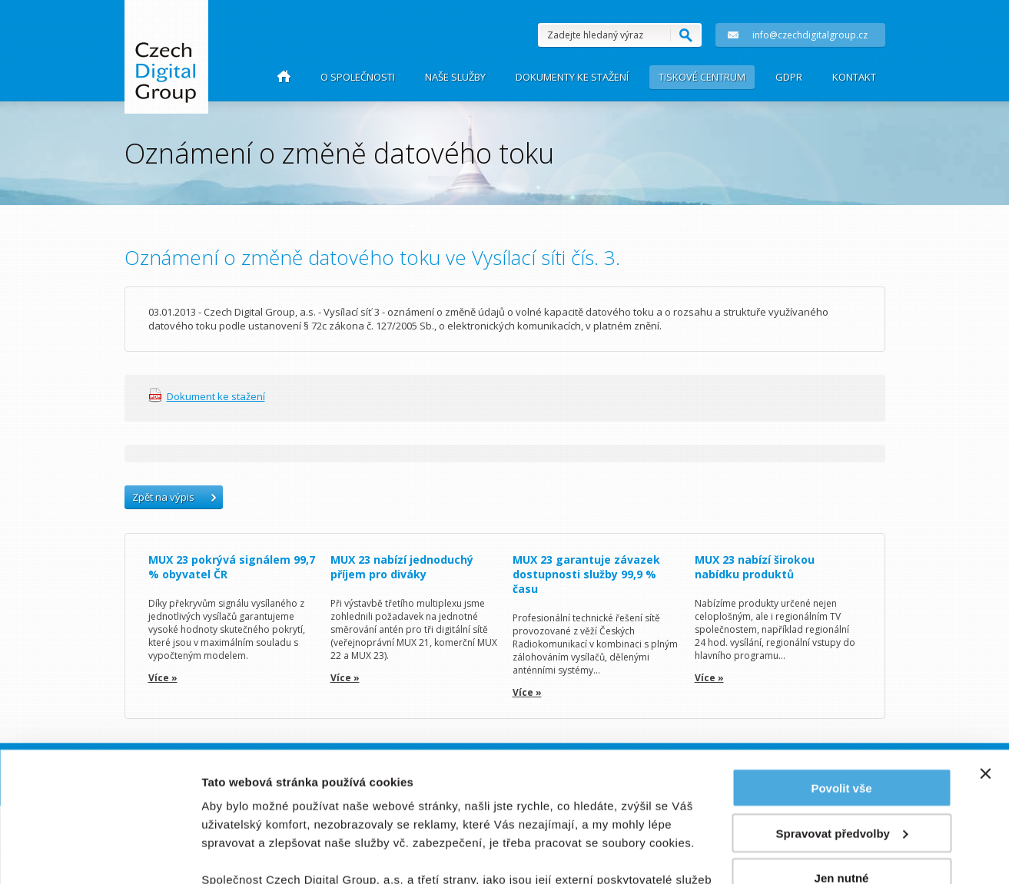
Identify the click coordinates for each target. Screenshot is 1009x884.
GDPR (788, 77)
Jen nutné (842, 756)
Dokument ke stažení (216, 396)
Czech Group (166, 68)
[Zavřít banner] (985, 652)
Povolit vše (841, 666)
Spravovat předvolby (842, 711)
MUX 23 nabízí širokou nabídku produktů (755, 566)
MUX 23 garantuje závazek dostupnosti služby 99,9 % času (586, 574)
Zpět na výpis (163, 497)
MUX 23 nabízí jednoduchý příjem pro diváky (401, 566)
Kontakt (854, 77)
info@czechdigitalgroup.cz (791, 35)
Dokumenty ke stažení (572, 77)
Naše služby (455, 77)
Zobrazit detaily (244, 853)
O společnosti (357, 77)
